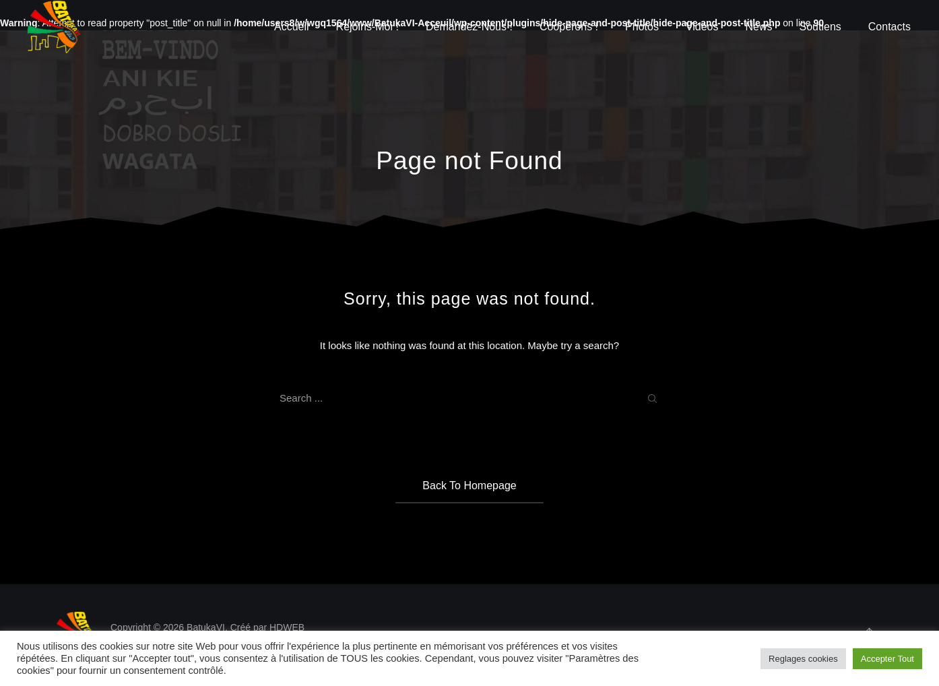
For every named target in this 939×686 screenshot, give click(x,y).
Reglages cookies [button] (803, 659)
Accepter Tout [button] (887, 659)
